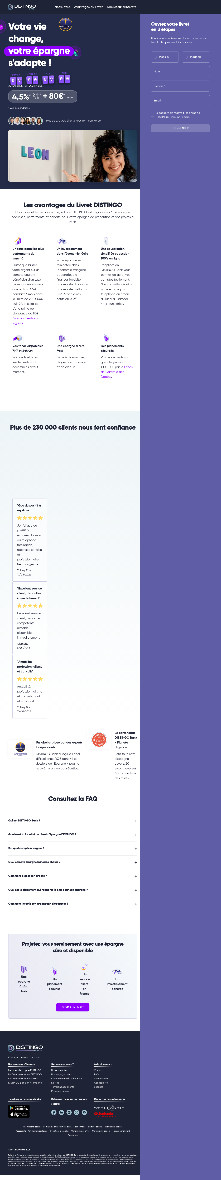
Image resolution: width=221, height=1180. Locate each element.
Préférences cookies (113, 1127)
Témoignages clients (62, 1087)
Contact (98, 1070)
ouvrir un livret (73, 1007)
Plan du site (73, 1135)
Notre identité (58, 1070)
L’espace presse (60, 1091)
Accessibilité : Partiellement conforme (31, 1131)
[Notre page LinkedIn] (62, 1113)
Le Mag (55, 1083)
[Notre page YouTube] (85, 1113)
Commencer (180, 128)
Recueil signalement (121, 1131)
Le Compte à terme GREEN (23, 1078)
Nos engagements (61, 1074)
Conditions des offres (80, 1131)
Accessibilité (101, 1083)
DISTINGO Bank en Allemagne (25, 1083)
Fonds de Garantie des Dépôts (117, 372)
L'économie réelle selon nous (66, 1078)
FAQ (96, 1074)
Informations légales (32, 1127)
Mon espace (101, 1078)
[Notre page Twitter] (78, 1113)
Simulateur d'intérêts (121, 7)
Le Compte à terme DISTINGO (25, 1074)
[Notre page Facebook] (55, 1113)
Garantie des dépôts (101, 1131)
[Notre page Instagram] (70, 1113)
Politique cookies (95, 1127)
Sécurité (98, 1087)
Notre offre (62, 7)
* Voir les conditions (19, 108)
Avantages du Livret (88, 7)
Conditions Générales (59, 1131)
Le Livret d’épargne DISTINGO (24, 1070)
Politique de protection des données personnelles (64, 1127)
